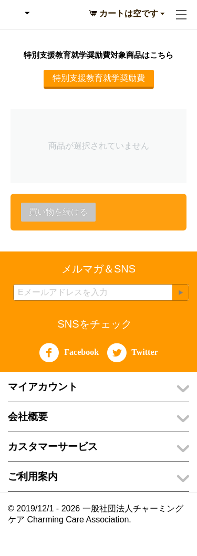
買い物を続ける (58, 211)
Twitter (132, 353)
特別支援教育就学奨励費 (99, 78)
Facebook (69, 353)
